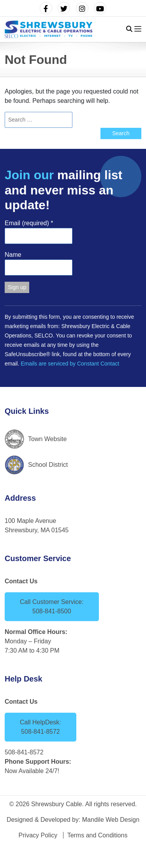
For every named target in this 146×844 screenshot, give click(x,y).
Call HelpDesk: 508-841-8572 (40, 727)
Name (13, 254)
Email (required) (29, 223)
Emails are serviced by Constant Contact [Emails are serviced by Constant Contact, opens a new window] (70, 363)
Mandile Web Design (110, 819)
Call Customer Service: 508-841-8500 (52, 606)
